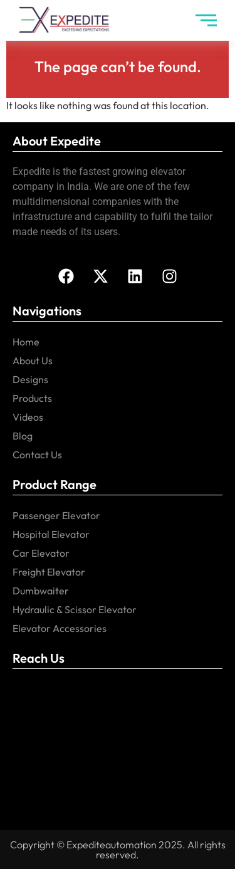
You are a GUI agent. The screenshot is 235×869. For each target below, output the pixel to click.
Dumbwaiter (41, 590)
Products (32, 398)
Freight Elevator (49, 572)
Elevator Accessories (60, 628)
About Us (33, 360)
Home (26, 341)
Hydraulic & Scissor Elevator (75, 609)
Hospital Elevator (51, 534)
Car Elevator (41, 553)
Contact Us (37, 454)
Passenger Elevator (56, 515)
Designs (30, 379)
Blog (23, 435)
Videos (28, 417)
